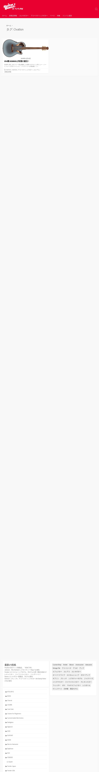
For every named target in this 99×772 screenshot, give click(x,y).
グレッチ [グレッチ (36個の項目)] (64, 678)
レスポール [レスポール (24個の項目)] (86, 685)
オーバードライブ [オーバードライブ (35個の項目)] (59, 675)
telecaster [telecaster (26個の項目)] (88, 665)
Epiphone (10, 749)
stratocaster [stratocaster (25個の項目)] (80, 665)
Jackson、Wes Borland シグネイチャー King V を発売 (22, 670)
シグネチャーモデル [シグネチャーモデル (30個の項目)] (75, 678)
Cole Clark (10, 709)
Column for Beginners (14, 714)
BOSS (9, 696)
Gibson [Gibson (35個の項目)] (71, 665)
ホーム (4, 15)
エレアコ (36, 70)
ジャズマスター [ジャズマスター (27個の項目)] (58, 682)
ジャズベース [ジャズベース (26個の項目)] (88, 678)
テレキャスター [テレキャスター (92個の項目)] (86, 682)
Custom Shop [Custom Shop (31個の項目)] (57, 665)
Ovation (8, 70)
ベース (52, 15)
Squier (11, 762)
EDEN (9, 740)
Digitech (10, 727)
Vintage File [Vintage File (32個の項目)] (56, 668)
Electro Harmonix (12, 745)
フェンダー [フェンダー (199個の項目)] (56, 685)
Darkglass (10, 723)
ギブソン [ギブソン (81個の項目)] (56, 678)
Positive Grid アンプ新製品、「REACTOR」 (19, 668)
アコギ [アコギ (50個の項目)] (75, 668)
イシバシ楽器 (67, 15)
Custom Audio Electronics (15, 718)
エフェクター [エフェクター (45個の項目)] (57, 672)
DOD (8, 731)
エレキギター (23, 15)
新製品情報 (13, 15)
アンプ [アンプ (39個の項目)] (81, 668)
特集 (58, 15)
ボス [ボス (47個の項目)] (63, 685)
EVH (8, 753)
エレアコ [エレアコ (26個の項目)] (67, 672)
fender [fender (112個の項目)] (65, 665)
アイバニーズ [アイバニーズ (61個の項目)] (66, 668)
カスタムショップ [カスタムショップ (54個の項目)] (73, 675)
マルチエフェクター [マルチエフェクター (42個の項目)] (74, 685)
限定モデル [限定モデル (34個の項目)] (74, 689)
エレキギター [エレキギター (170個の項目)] (76, 672)
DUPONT (10, 736)
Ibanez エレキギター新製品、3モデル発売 (19, 676)
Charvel (9, 701)
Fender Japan (11, 767)
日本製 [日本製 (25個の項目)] (66, 689)
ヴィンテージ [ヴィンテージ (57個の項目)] (57, 689)
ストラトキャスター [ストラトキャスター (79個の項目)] (72, 682)
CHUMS (9, 705)
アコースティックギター (39, 15)
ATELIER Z (10, 692)
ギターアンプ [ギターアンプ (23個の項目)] (85, 675)
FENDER (10, 758)
